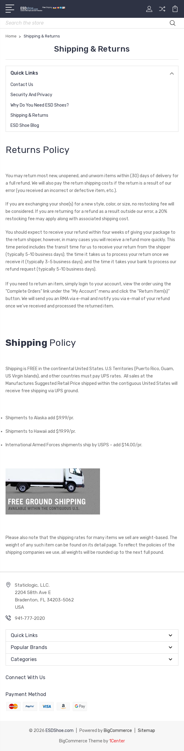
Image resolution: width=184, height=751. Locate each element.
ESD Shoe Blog (24, 125)
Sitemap (146, 730)
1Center (117, 741)
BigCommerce (118, 730)
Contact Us (21, 84)
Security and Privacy (31, 94)
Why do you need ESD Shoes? (39, 105)
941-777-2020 (30, 618)
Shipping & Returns (29, 115)
